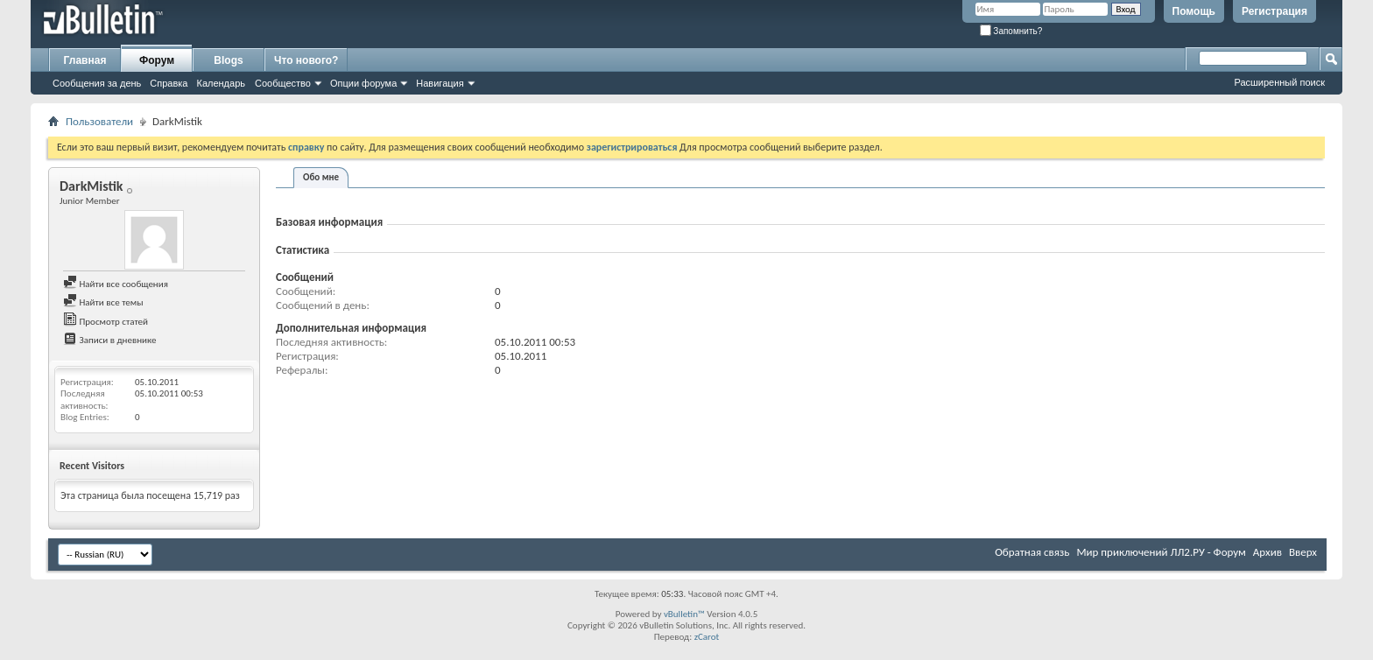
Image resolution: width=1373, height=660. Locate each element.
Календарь (220, 83)
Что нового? (306, 60)
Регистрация (1274, 11)
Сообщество (283, 83)
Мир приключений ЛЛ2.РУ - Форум (1160, 551)
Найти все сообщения (115, 284)
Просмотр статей (105, 321)
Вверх (1303, 551)
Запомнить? (1011, 31)
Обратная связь (1032, 551)
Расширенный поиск (1279, 82)
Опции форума (363, 83)
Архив (1267, 551)
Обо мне (321, 177)
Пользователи (99, 121)
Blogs (228, 60)
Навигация (439, 83)
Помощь (1193, 11)
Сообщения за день (97, 83)
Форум (156, 60)
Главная (85, 60)
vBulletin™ (684, 614)
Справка (168, 83)
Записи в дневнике (110, 340)
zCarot (707, 636)
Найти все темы (103, 302)
